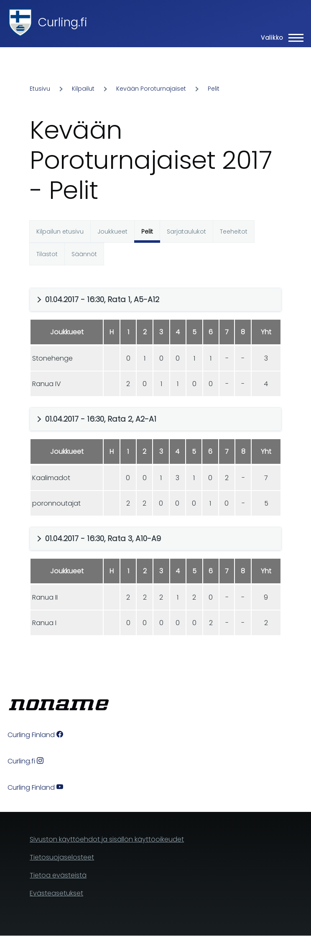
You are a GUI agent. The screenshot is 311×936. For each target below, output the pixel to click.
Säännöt (84, 254)
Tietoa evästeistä (58, 875)
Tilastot (47, 254)
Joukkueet (112, 231)
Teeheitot (233, 231)
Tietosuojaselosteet (62, 857)
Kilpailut (83, 88)
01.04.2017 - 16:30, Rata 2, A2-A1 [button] (100, 419)
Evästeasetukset (56, 893)
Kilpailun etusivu (60, 231)
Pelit (213, 88)
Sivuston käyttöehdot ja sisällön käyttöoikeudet (107, 839)
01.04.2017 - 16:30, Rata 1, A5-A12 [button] (102, 299)
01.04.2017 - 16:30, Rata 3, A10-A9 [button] (103, 538)
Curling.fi (62, 22)
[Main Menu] (279, 37)
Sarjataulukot (186, 231)
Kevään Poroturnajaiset (151, 88)
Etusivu (40, 88)
